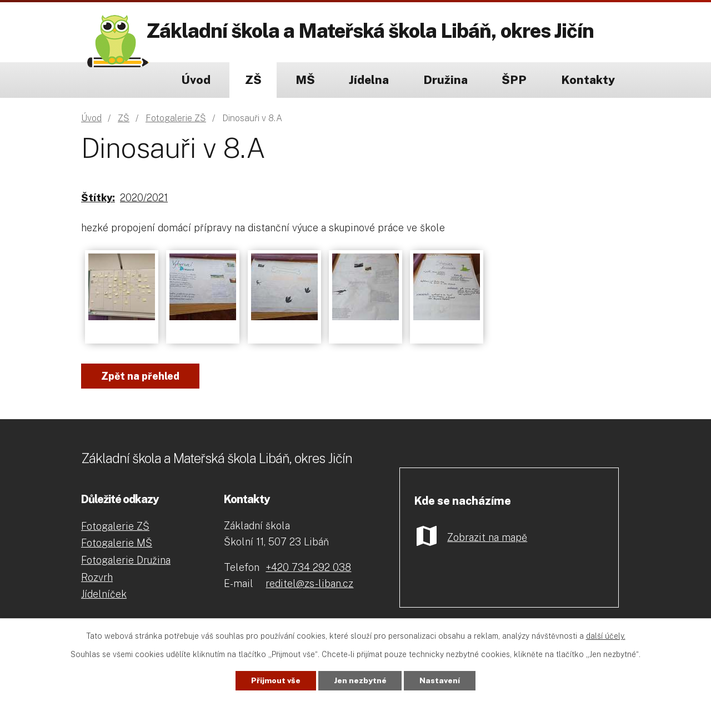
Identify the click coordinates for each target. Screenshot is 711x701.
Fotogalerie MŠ (116, 543)
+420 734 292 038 (308, 567)
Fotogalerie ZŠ (176, 118)
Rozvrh (97, 577)
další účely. (605, 636)
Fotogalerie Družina (126, 560)
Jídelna (369, 80)
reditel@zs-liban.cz (309, 583)
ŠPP (514, 80)
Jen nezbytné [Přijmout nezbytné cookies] (360, 680)
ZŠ (253, 80)
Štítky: (98, 197)
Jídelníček (104, 594)
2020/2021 (144, 197)
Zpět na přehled (140, 376)
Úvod (196, 80)
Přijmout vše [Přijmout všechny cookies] (276, 680)
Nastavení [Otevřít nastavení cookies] (440, 680)
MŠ (305, 80)
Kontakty (588, 80)
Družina (445, 80)
